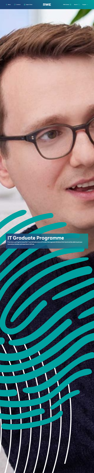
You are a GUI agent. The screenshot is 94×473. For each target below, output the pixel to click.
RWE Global (66, 4)
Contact (18, 4)
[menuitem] (17, 5)
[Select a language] (85, 5)
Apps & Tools (29, 4)
